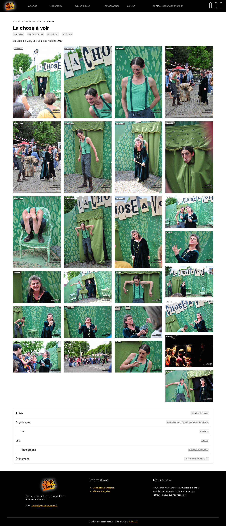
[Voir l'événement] (196, 459)
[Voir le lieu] (204, 431)
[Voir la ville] (205, 441)
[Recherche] (210, 5)
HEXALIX (133, 521)
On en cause (80, 6)
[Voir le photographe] (198, 450)
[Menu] (221, 5)
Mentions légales (99, 491)
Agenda (30, 6)
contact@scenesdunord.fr (165, 6)
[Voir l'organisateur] (187, 422)
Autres (133, 6)
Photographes (108, 6)
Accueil (16, 21)
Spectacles (54, 6)
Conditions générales (101, 487)
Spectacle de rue (35, 34)
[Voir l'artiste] (200, 413)
